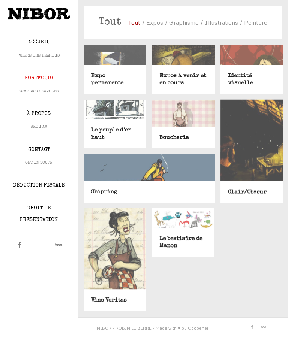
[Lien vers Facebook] (19, 244)
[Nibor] (39, 14)
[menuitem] (39, 49)
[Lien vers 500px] (58, 244)
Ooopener (198, 328)
